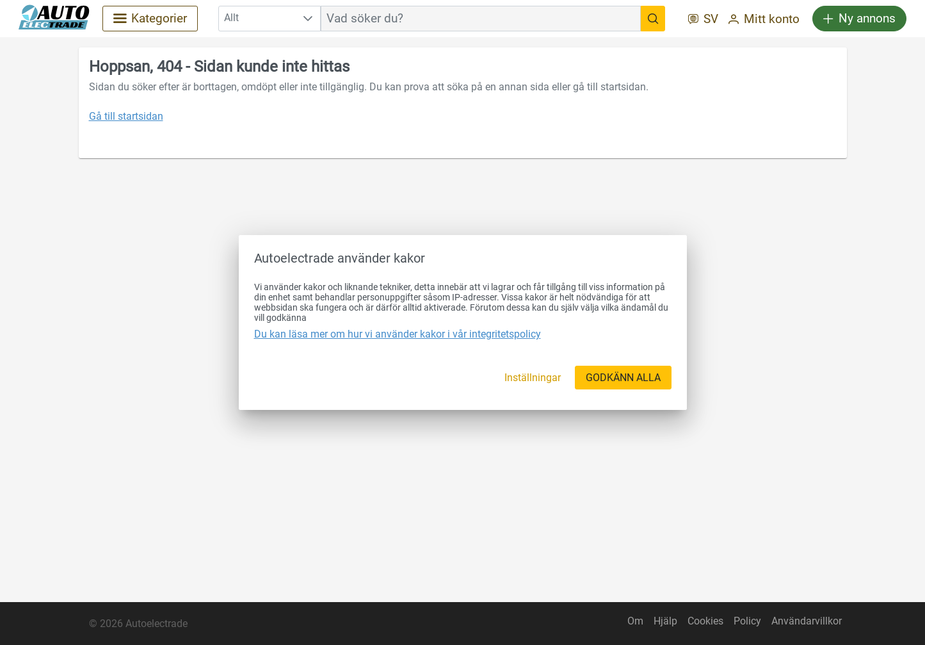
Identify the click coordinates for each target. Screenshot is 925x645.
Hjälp (665, 621)
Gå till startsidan (126, 116)
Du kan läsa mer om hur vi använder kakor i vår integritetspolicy (397, 334)
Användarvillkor (806, 621)
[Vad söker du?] (653, 18)
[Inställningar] (532, 377)
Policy (747, 621)
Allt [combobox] (231, 18)
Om (635, 621)
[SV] (703, 20)
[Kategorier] (150, 18)
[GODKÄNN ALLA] (623, 377)
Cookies (705, 621)
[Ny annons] (859, 18)
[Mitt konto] (764, 20)
